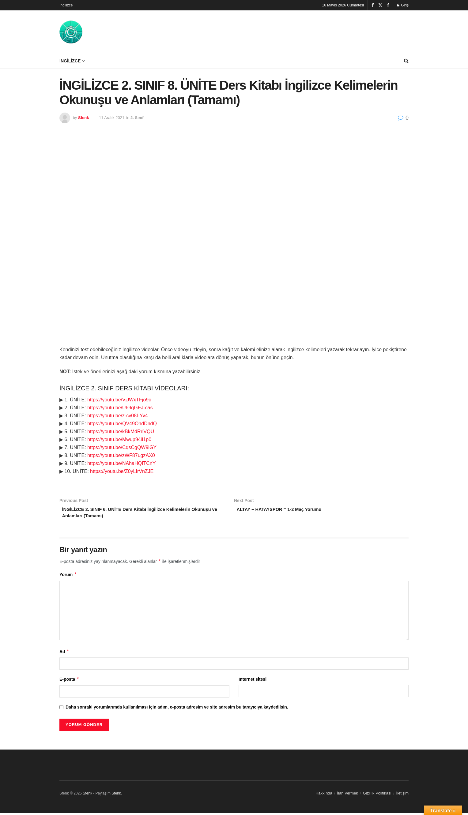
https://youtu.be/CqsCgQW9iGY (122, 447)
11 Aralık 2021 (111, 117)
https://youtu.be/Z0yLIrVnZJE (121, 471)
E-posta (69, 681)
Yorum (68, 576)
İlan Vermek (347, 795)
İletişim (402, 795)
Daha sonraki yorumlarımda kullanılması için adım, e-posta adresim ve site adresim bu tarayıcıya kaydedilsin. (177, 708)
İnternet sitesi (252, 681)
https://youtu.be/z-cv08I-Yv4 (117, 415)
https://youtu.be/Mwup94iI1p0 (119, 439)
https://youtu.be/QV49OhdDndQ (122, 423)
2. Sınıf (137, 117)
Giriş (403, 5)
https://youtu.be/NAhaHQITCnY (121, 463)
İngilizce (66, 5)
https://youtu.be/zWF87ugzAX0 (121, 455)
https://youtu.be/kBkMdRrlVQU (120, 431)
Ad (64, 653)
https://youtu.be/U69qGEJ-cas (120, 407)
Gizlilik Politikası (377, 795)
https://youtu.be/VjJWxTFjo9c (119, 399)
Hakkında (323, 795)
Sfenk (83, 117)
